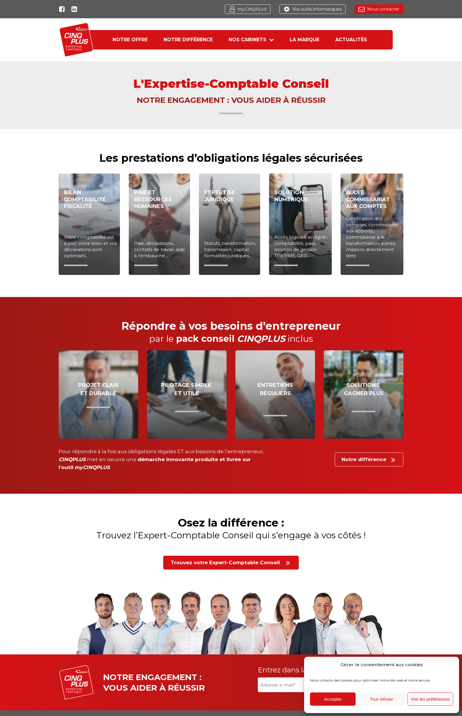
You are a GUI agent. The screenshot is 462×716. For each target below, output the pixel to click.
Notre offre (120, 39)
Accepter (332, 699)
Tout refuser (381, 699)
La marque (309, 39)
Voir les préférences (430, 699)
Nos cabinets (251, 39)
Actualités (361, 39)
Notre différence (183, 39)
